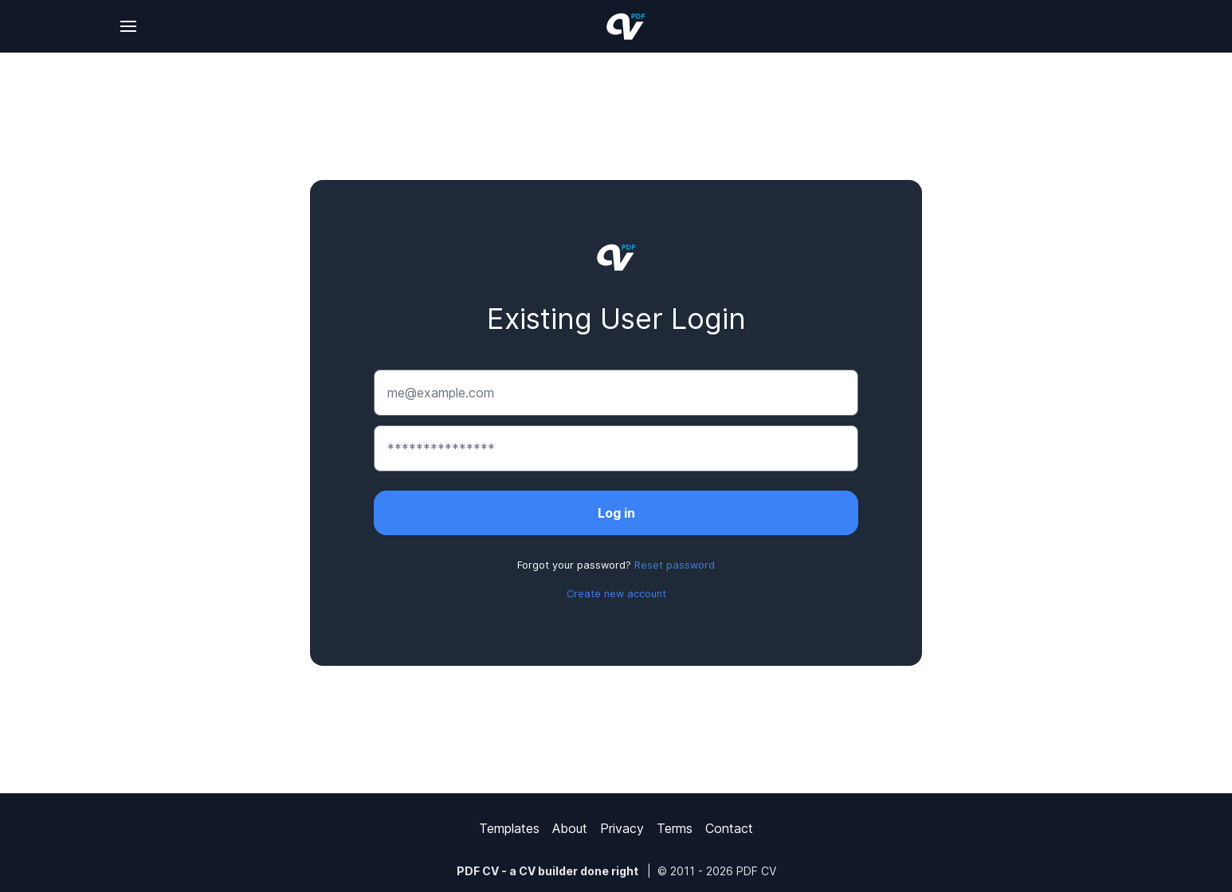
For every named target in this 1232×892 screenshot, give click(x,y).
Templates (509, 828)
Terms (675, 828)
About (569, 828)
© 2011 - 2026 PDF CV (716, 871)
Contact (729, 828)
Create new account (616, 594)
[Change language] (128, 26)
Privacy (622, 828)
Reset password (674, 565)
